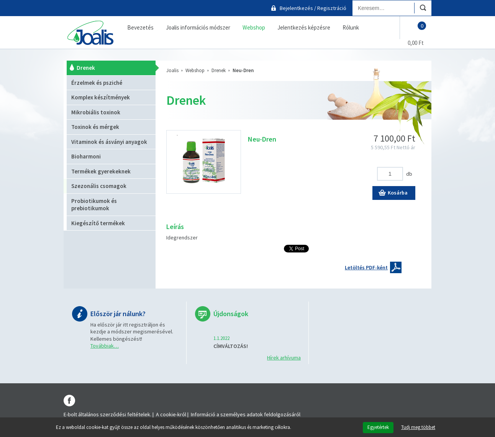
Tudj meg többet (418, 427)
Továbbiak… (104, 345)
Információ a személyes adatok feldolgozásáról (245, 414)
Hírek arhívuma (284, 357)
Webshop (195, 70)
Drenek (218, 70)
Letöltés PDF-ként (366, 267)
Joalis (172, 70)
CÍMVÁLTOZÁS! (230, 346)
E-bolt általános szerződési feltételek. (107, 414)
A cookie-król (171, 414)
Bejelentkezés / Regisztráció (313, 8)
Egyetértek (378, 427)
